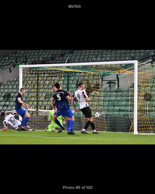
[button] (135, 7)
